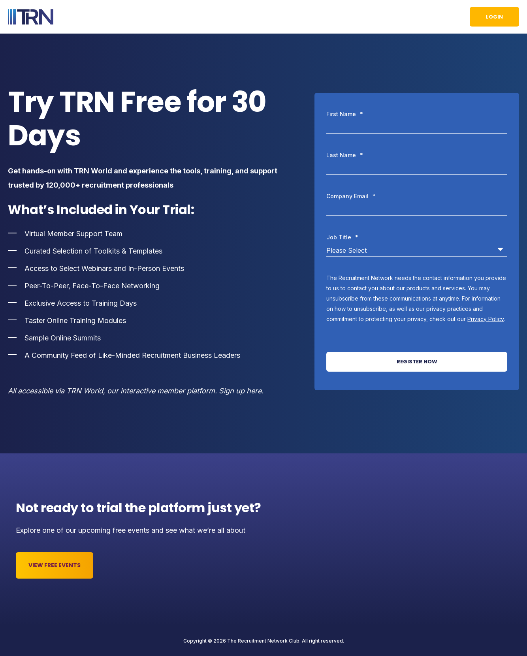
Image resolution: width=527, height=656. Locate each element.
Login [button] (494, 16)
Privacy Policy (485, 319)
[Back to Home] (30, 17)
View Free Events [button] (54, 565)
